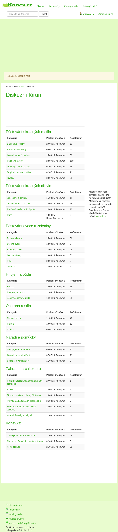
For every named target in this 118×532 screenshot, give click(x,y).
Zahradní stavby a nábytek (19, 415)
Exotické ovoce (14, 249)
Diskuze (40, 6)
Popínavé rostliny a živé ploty (21, 209)
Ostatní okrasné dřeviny (18, 203)
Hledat (44, 14)
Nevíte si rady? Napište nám (21, 523)
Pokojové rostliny (15, 161)
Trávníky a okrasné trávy (19, 166)
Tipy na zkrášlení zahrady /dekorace (24, 395)
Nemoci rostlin (14, 318)
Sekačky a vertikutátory (18, 361)
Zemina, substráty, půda (18, 298)
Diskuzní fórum (14, 505)
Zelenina (11, 266)
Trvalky (10, 178)
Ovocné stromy (14, 255)
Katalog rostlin (71, 6)
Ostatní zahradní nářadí (18, 355)
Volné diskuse (13, 447)
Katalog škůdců (90, 6)
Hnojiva (10, 286)
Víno (9, 261)
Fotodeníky (54, 6)
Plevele (10, 324)
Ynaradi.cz (101, 216)
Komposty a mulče (16, 292)
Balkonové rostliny (16, 144)
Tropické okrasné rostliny (19, 172)
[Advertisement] (46, 46)
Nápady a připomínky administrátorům (25, 441)
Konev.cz (22, 86)
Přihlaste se (87, 14)
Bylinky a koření (14, 238)
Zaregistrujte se (105, 14)
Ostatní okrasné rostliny (18, 155)
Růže (9, 215)
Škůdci (10, 329)
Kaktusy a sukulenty (16, 149)
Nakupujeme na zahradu (19, 349)
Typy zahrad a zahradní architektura (24, 401)
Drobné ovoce (13, 244)
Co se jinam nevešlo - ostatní (21, 435)
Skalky (10, 389)
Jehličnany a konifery (17, 198)
